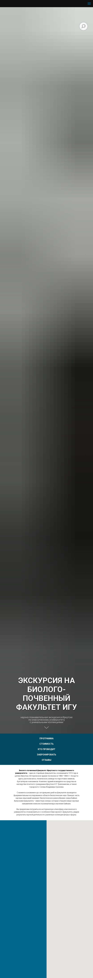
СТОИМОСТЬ (46, 744)
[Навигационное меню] (89, 3)
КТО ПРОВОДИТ (46, 749)
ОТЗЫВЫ (46, 760)
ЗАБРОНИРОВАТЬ (46, 754)
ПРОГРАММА (46, 738)
